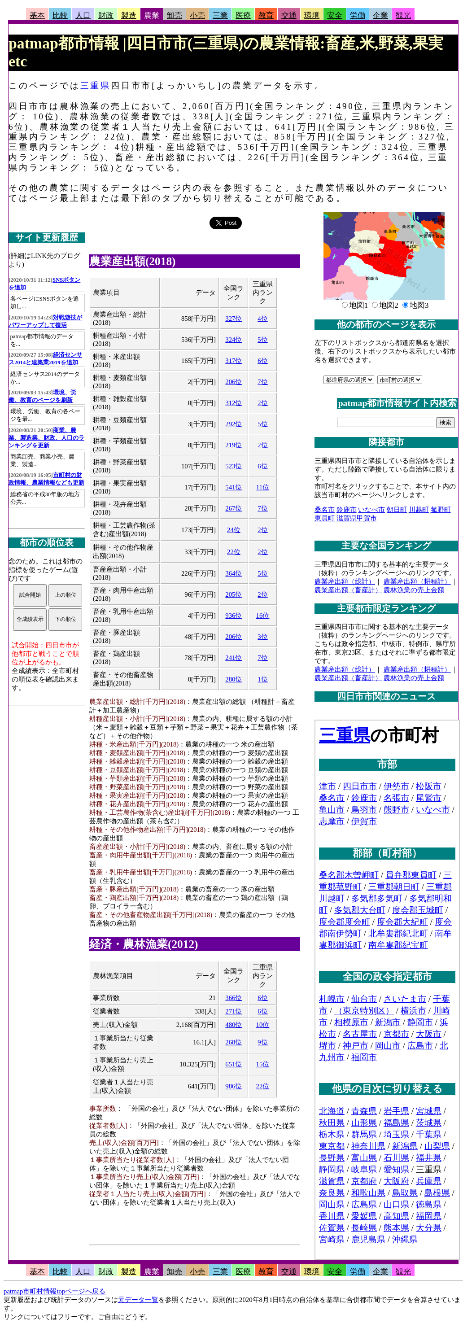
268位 (233, 1042)
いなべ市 (371, 509)
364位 (233, 573)
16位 (263, 615)
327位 (233, 318)
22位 (233, 551)
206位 (233, 381)
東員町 (324, 518)
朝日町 (397, 509)
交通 (289, 15)
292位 (233, 424)
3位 (262, 636)
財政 (106, 15)
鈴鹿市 (346, 509)
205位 (233, 594)
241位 (233, 657)
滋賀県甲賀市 (356, 518)
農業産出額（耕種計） (417, 581)
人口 (83, 15)
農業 (151, 15)
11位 (262, 487)
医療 (243, 15)
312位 (233, 402)
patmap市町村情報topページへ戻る (54, 1291)
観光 (403, 15)
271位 (233, 1011)
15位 (263, 1064)
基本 (37, 15)
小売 (197, 15)
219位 (233, 445)
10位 (263, 1024)
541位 (233, 487)
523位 (233, 466)
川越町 (419, 509)
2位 (262, 402)
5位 (262, 339)
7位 (262, 381)
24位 (233, 529)
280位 (233, 679)
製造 (128, 15)
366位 (233, 997)
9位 (262, 1042)
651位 (233, 1064)
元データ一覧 (138, 1299)
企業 (380, 15)
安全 (334, 15)
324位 (233, 339)
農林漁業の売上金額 (414, 590)
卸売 (174, 15)
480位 (233, 1024)
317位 (233, 360)
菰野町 (441, 509)
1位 (262, 679)
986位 (233, 1086)
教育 (266, 15)
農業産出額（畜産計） (348, 590)
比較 (60, 15)
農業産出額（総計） (344, 581)
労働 (357, 15)
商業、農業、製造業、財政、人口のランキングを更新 (46, 438)
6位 (262, 360)
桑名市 (324, 509)
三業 (220, 15)
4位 (262, 318)
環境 (311, 15)
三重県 (95, 85)
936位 (233, 615)
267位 (233, 508)
